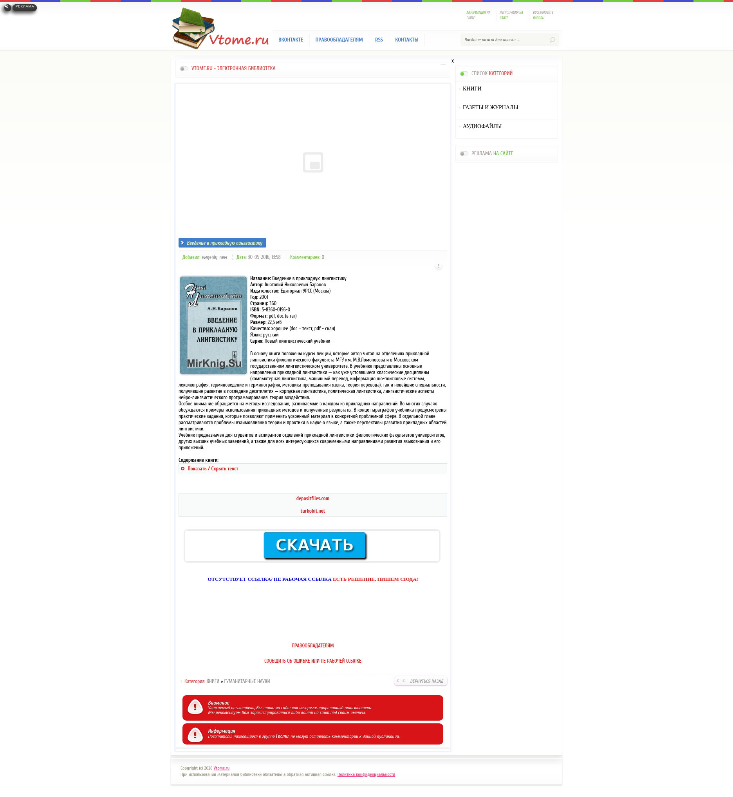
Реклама (24, 6)
